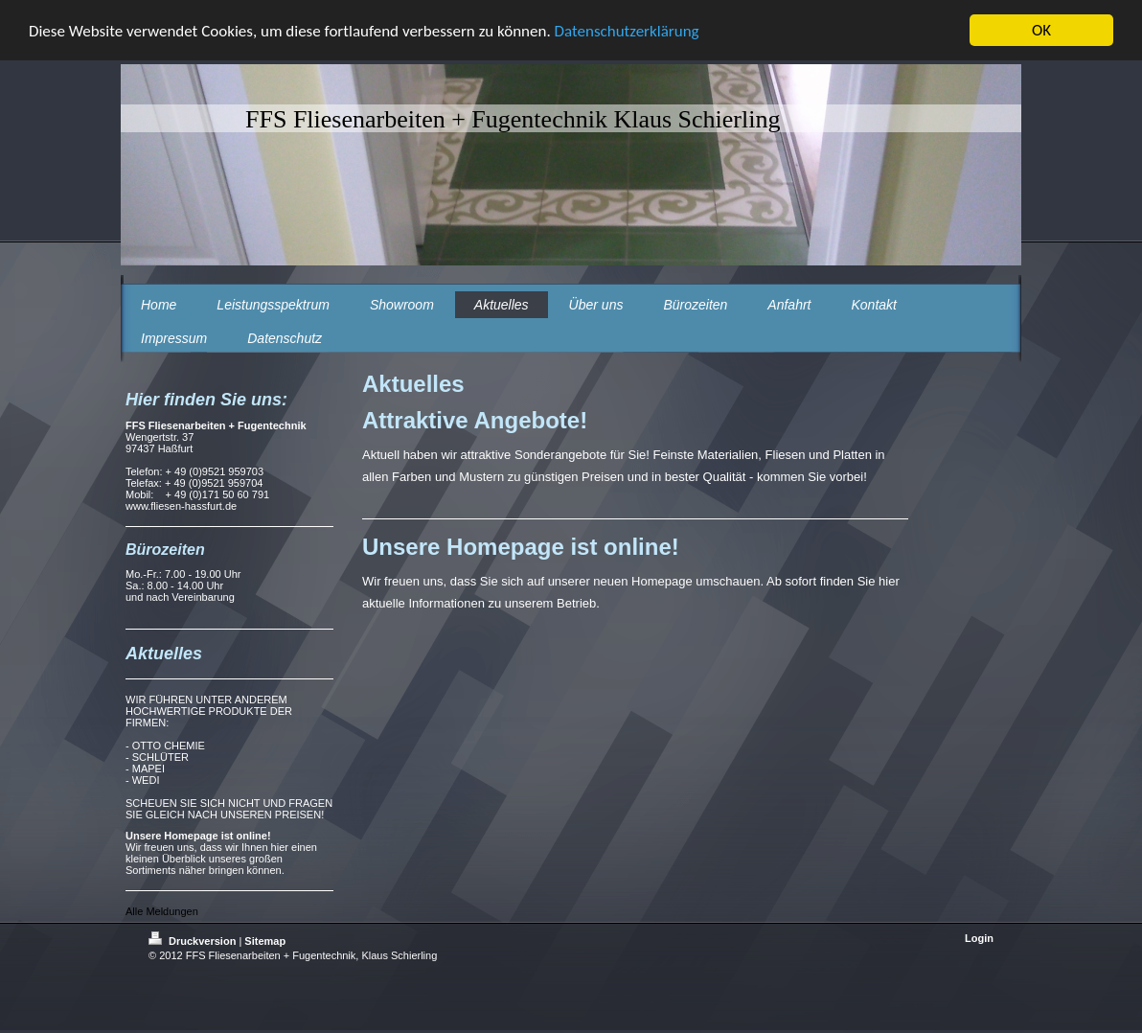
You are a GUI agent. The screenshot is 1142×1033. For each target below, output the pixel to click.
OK (1041, 30)
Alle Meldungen (162, 911)
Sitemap (265, 941)
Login (979, 938)
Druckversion (193, 941)
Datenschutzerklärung (627, 30)
